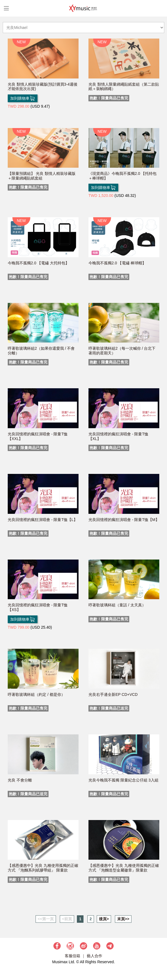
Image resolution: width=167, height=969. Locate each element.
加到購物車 (22, 98)
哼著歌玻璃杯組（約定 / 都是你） (36, 694)
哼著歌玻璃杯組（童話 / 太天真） (117, 605)
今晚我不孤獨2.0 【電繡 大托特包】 (38, 263)
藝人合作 (94, 956)
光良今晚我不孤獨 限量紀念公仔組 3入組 (123, 780)
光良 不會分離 (20, 780)
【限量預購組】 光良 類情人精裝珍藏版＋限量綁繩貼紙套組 (42, 175)
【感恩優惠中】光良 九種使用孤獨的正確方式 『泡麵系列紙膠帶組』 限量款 (43, 867)
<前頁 (67, 919)
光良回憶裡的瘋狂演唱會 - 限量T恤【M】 (123, 519)
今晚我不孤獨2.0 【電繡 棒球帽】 (117, 263)
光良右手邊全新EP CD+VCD (113, 694)
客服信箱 (72, 956)
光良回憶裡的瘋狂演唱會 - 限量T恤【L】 (42, 519)
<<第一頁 (46, 919)
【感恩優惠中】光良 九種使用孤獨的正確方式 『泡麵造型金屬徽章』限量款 (123, 867)
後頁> (104, 919)
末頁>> (123, 919)
